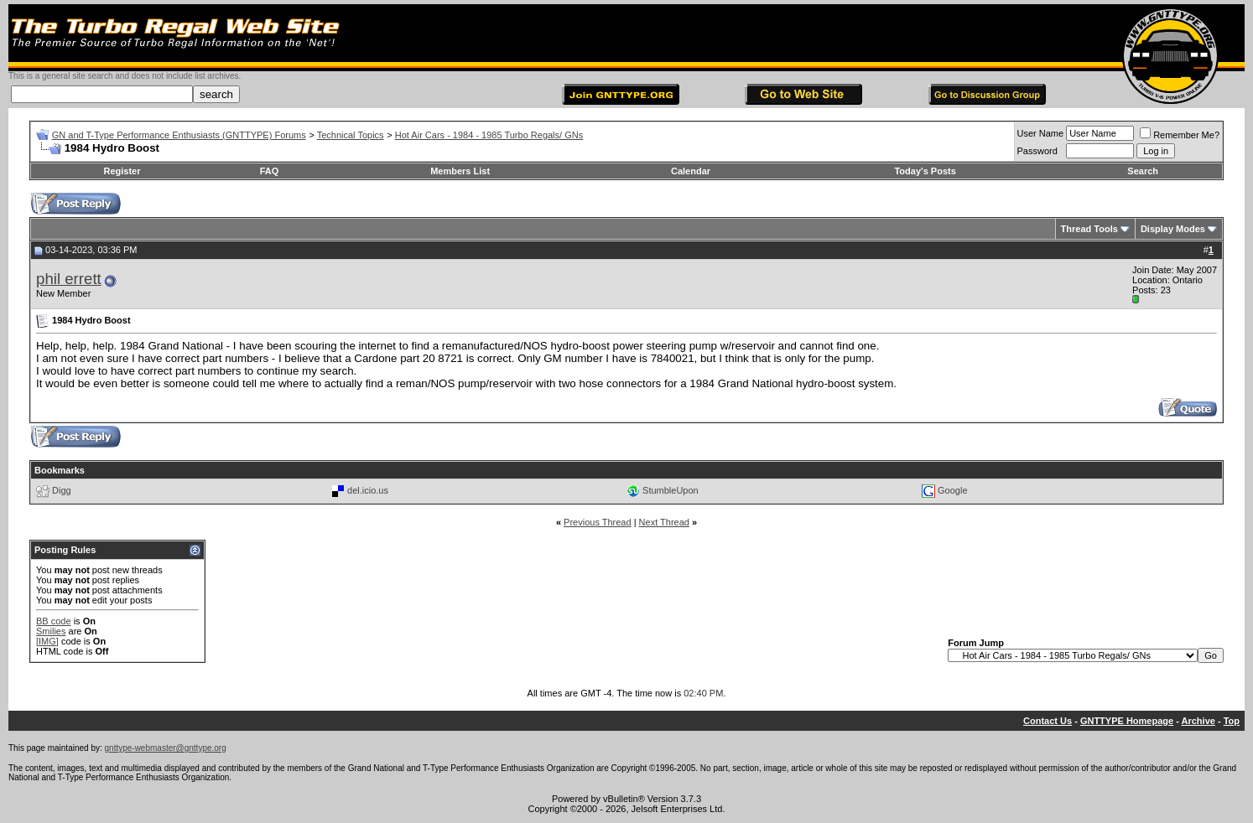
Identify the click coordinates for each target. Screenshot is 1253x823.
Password (1037, 151)
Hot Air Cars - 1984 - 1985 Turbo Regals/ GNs (489, 135)
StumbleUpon (670, 490)
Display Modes (1173, 229)
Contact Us (1047, 721)
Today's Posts (924, 171)
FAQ (269, 171)
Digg (61, 490)
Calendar (690, 171)
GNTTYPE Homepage (1126, 721)
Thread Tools (1089, 229)
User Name (1040, 133)
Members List (460, 171)
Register (121, 171)
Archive (1198, 721)
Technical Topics (350, 135)
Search (1142, 171)
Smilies (50, 631)
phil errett (68, 278)
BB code (53, 621)
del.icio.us (367, 490)
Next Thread (664, 522)
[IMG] (47, 641)
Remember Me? (1179, 135)
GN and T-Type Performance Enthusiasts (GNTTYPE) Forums (179, 135)
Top (1232, 721)
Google (952, 490)
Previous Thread (598, 522)
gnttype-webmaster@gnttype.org (165, 748)
